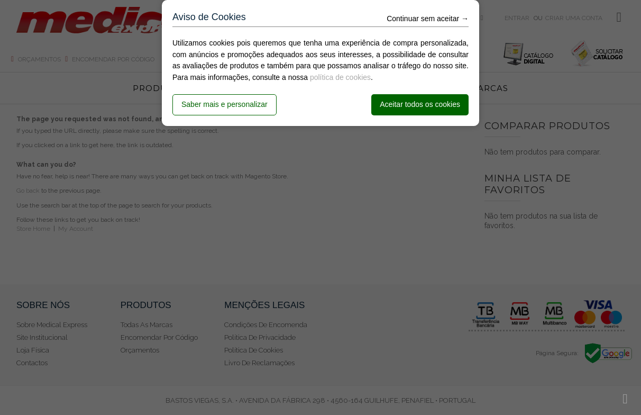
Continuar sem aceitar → (428, 18)
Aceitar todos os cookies (420, 104)
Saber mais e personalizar (224, 104)
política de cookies (340, 77)
